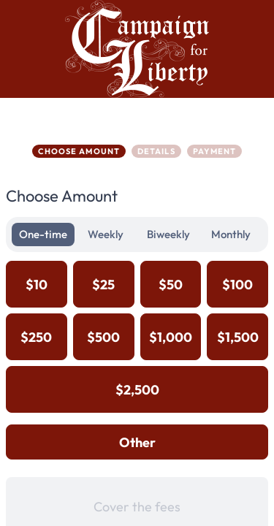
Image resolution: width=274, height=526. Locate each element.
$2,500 (137, 389)
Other (137, 442)
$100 (237, 284)
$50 (171, 284)
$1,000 (170, 337)
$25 (103, 284)
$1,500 (238, 337)
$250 (36, 337)
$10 (36, 284)
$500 (103, 337)
